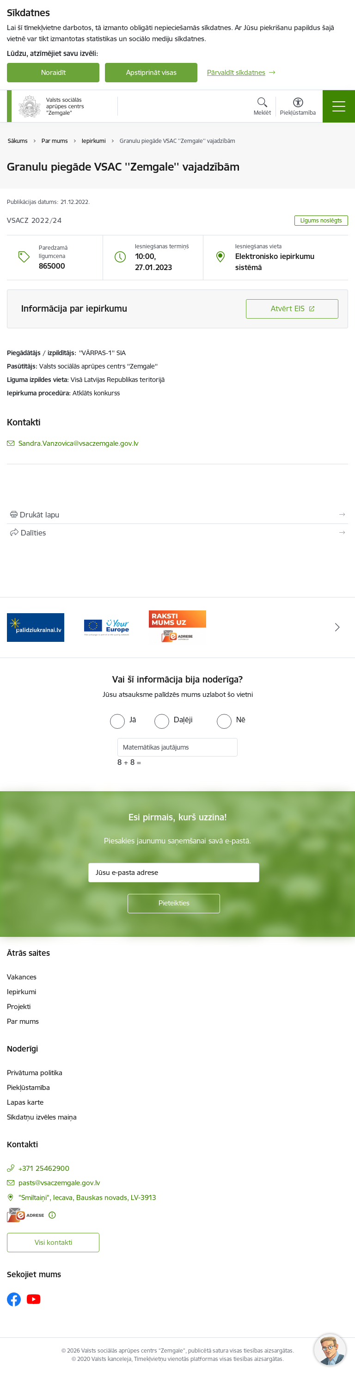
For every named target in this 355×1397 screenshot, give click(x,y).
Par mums (23, 1021)
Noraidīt (53, 72)
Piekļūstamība (28, 1087)
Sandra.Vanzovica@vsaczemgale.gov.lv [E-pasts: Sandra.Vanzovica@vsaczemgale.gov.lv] (78, 443)
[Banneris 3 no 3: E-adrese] (177, 626)
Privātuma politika (34, 1072)
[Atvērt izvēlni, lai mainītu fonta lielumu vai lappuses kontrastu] (297, 108)
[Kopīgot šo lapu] (177, 533)
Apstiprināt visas (151, 72)
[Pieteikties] (174, 903)
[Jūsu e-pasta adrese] (173, 872)
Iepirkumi (21, 991)
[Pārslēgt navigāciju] (339, 106)
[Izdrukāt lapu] (177, 514)
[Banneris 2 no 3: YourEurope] (106, 626)
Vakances (22, 976)
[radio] (123, 719)
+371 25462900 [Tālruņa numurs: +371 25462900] (43, 1168)
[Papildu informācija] (52, 1215)
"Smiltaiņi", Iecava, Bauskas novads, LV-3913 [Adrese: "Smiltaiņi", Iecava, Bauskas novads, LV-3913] (87, 1197)
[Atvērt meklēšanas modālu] (262, 108)
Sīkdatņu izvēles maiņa (42, 1117)
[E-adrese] (25, 1215)
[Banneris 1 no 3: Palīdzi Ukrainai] (35, 626)
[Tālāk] (337, 627)
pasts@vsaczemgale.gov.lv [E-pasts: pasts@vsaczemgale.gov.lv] (59, 1182)
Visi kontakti (53, 1242)
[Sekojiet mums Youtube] (34, 1299)
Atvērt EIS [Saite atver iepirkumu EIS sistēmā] (288, 308)
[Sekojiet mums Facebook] (14, 1299)
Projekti (19, 1006)
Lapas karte (25, 1102)
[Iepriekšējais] (18, 627)
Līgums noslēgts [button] (321, 220)
